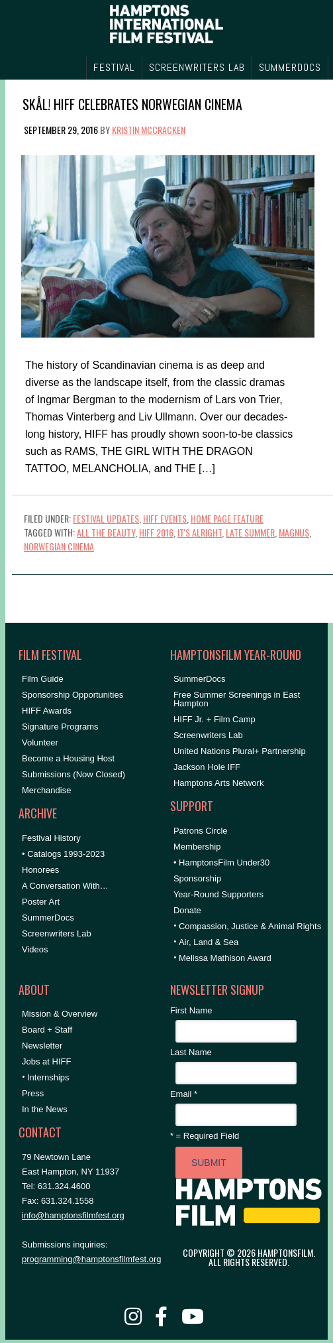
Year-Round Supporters (218, 894)
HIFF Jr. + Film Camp (214, 719)
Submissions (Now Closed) (73, 774)
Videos (35, 949)
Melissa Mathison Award (225, 958)
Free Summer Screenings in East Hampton (236, 699)
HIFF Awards (46, 711)
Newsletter (42, 1046)
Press (33, 1093)
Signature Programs (60, 727)
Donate (187, 910)
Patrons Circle (200, 831)
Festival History (51, 838)
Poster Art (41, 902)
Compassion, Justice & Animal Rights (250, 926)
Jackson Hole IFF (206, 767)
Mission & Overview (59, 1014)
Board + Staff (47, 1030)
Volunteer (40, 742)
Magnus (294, 532)
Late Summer (250, 532)
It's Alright (199, 532)
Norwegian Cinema (59, 546)
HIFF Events (165, 518)
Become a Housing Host (68, 758)
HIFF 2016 (156, 532)
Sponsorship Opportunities (72, 695)
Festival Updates (106, 518)
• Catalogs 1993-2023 (63, 854)
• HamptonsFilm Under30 (221, 862)
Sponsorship (197, 878)
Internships (48, 1077)
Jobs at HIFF (46, 1061)
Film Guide (43, 679)
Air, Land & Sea (208, 942)
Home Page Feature (227, 518)
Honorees (40, 870)
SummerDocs (48, 918)
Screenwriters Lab (56, 933)
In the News (45, 1109)
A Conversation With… (65, 886)
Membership (197, 847)
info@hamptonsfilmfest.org (73, 1215)
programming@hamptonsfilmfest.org (91, 1259)
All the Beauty (106, 532)
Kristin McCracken (148, 130)
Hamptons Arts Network (218, 783)
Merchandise (46, 790)
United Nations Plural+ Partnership (239, 751)
